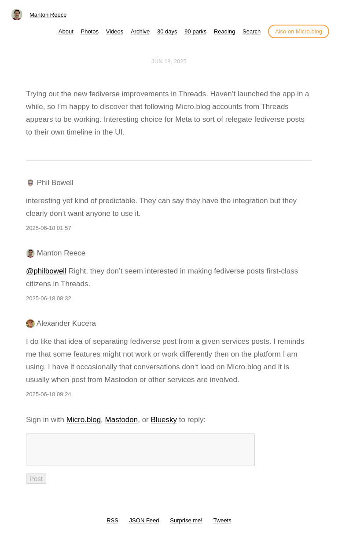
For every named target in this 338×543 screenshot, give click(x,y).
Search (251, 31)
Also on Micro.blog (298, 31)
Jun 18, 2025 (169, 61)
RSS (112, 525)
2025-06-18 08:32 (48, 298)
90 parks (195, 31)
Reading (224, 31)
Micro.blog (83, 419)
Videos (115, 31)
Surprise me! (186, 525)
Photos (89, 31)
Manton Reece (48, 14)
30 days (167, 31)
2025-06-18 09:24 (48, 394)
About (66, 31)
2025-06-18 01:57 (48, 228)
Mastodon (121, 419)
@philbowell (46, 271)
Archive (140, 31)
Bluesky (164, 419)
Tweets (222, 525)
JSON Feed (144, 525)
